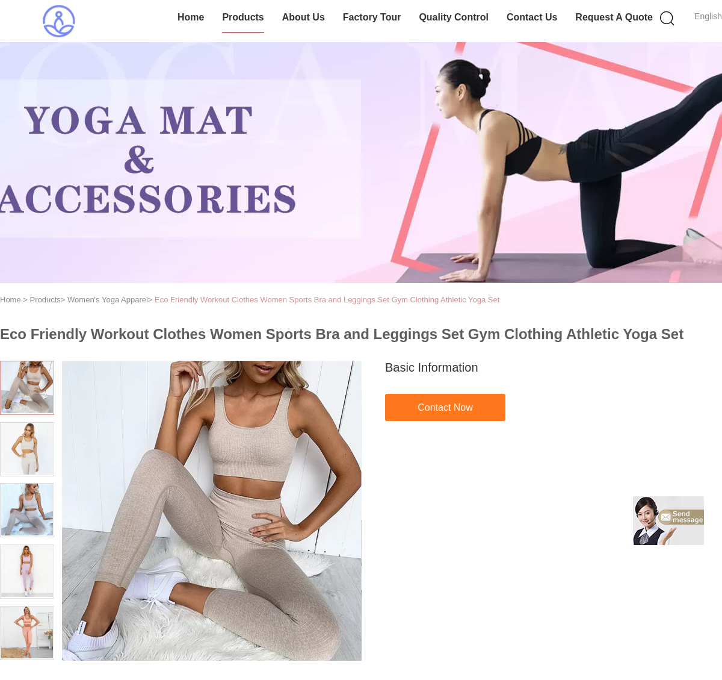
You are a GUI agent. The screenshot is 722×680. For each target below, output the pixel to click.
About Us (303, 17)
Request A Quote (614, 17)
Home (190, 17)
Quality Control (454, 17)
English (708, 16)
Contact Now (445, 407)
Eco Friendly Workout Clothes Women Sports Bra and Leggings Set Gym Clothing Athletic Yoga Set (327, 299)
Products (243, 17)
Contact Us (532, 17)
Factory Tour (372, 17)
